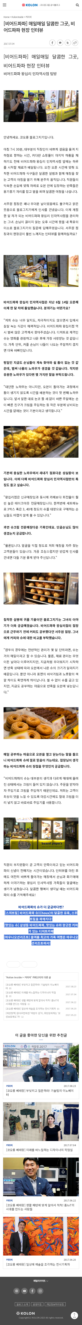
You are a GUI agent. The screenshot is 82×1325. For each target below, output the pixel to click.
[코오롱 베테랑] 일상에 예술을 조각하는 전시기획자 (31, 1008)
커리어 (28, 16)
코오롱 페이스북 (31, 1291)
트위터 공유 (67, 43)
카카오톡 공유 (60, 43)
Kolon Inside (17, 16)
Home (6, 16)
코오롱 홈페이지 (15, 1291)
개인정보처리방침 (55, 1304)
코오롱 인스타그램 (39, 1291)
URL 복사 (75, 43)
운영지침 (37, 1304)
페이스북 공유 (52, 43)
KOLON (20, 1313)
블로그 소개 (22, 1304)
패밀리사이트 (39, 1280)
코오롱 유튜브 (23, 1291)
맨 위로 (74, 1315)
